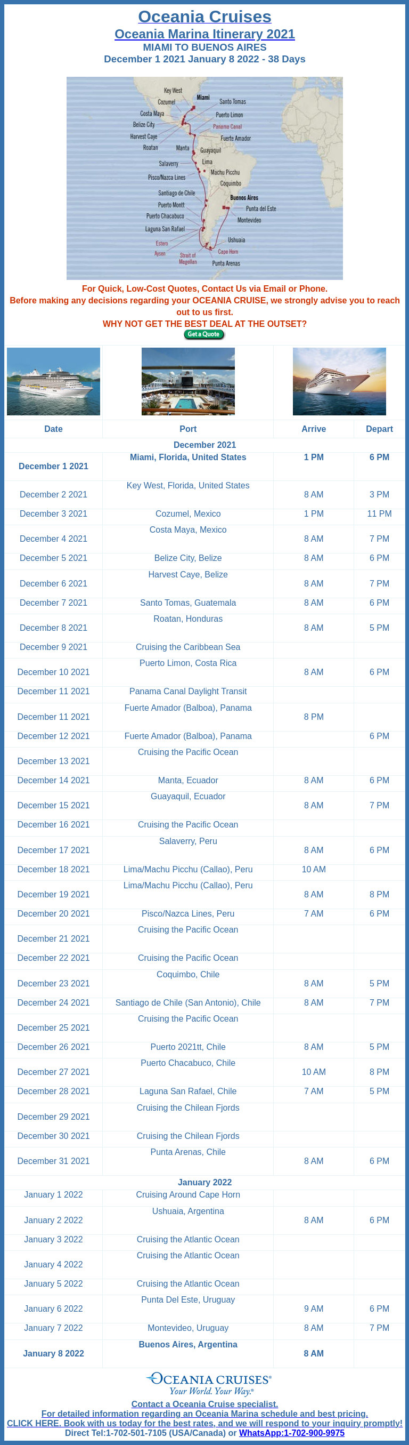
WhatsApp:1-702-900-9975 (292, 1433)
